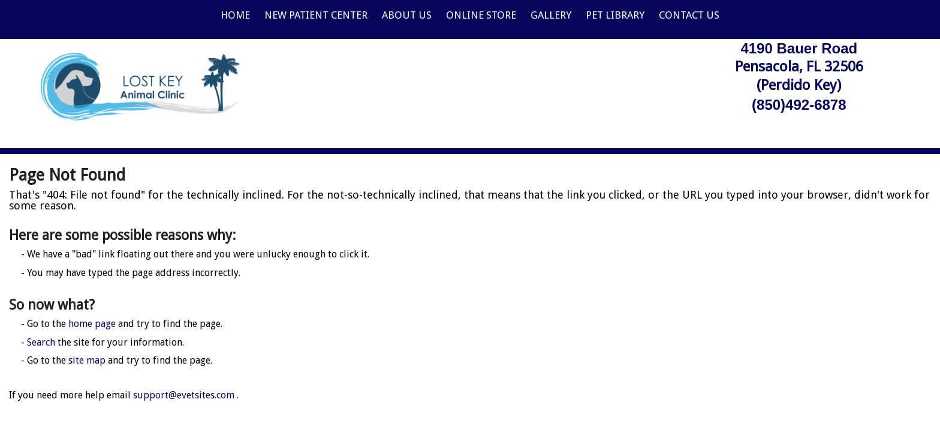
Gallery (551, 15)
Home (235, 15)
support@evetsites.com (183, 395)
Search (41, 342)
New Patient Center (315, 15)
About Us (407, 15)
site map (87, 360)
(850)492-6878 (799, 105)
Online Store (481, 15)
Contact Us (689, 15)
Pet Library (615, 15)
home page (92, 323)
